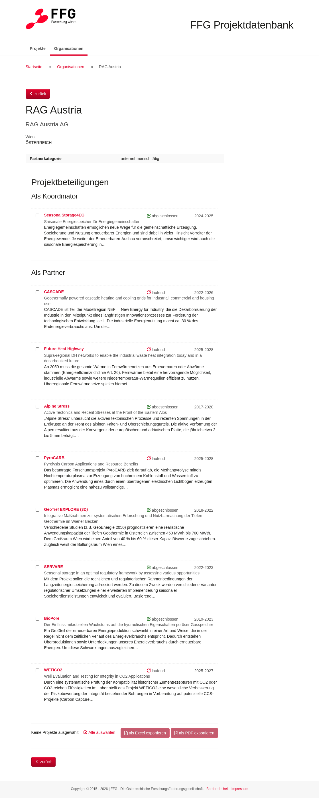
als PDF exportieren (194, 733)
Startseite (34, 66)
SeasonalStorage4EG (64, 215)
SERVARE (53, 566)
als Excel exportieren (145, 733)
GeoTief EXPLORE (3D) (66, 509)
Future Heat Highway (64, 349)
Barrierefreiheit (217, 789)
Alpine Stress (57, 406)
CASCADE (54, 291)
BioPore (52, 618)
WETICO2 (53, 670)
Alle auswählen (99, 732)
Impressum (239, 789)
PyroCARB (54, 457)
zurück (37, 94)
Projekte (38, 48)
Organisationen (71, 48)
